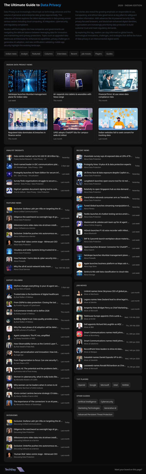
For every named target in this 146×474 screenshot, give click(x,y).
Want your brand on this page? (128, 469)
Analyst (24, 53)
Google (93, 385)
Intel (116, 385)
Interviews (61, 53)
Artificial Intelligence (87, 401)
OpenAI (81, 385)
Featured (36, 53)
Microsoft (105, 385)
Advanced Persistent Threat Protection (95, 414)
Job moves (86, 53)
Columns (49, 53)
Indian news (11, 53)
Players (98, 53)
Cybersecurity (107, 401)
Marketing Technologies (89, 408)
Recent (74, 53)
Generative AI (110, 408)
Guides (109, 53)
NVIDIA (125, 385)
